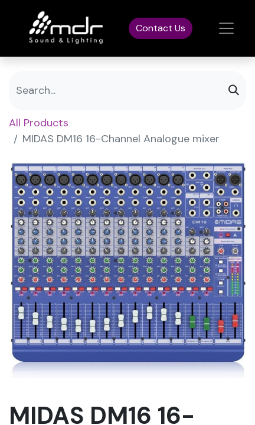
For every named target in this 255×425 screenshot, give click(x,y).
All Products (38, 123)
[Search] (233, 90)
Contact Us (160, 28)
